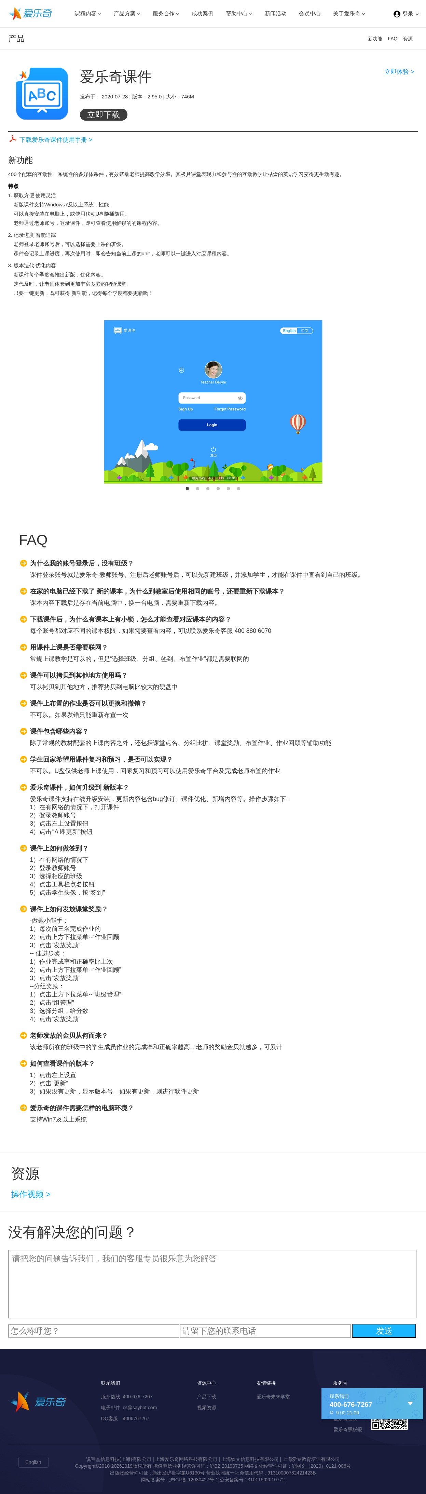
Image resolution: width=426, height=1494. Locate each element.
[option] (213, 402)
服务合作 (164, 13)
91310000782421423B (291, 1473)
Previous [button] (98, 401)
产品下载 (206, 1396)
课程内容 (86, 13)
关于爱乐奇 (346, 13)
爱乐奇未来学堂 (273, 1396)
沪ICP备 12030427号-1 (193, 1479)
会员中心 (310, 13)
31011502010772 (266, 1479)
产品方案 (125, 13)
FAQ (392, 38)
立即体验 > (399, 71)
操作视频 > (31, 1194)
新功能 (375, 38)
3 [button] (208, 489)
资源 (408, 38)
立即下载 (103, 114)
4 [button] (218, 489)
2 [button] (197, 489)
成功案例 (203, 13)
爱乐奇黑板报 (347, 1429)
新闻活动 (276, 13)
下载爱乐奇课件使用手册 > (56, 139)
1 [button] (187, 489)
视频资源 (206, 1407)
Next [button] (327, 401)
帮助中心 (237, 13)
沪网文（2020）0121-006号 (321, 1466)
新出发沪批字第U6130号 (178, 1473)
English (33, 1462)
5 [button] (228, 489)
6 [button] (238, 489)
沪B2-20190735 (226, 1466)
